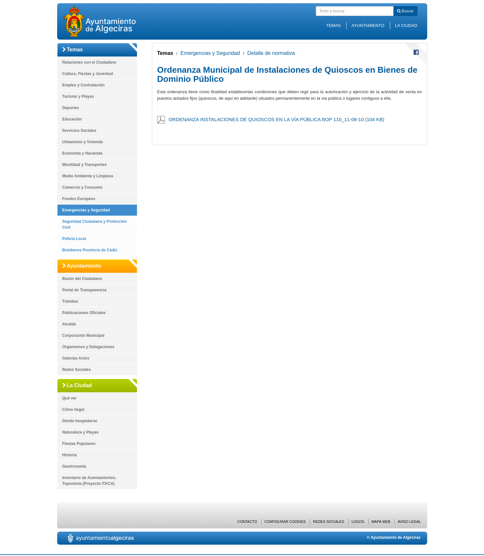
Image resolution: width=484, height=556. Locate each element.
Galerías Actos (76, 358)
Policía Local (74, 238)
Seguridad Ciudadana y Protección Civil (94, 224)
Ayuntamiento (368, 25)
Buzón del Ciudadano (82, 278)
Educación (72, 119)
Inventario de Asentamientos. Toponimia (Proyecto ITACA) (89, 480)
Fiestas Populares (79, 443)
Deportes (70, 108)
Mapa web (381, 522)
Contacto (247, 522)
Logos (358, 522)
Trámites (70, 301)
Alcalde (69, 324)
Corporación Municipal (83, 335)
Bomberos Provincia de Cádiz (89, 250)
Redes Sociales (76, 369)
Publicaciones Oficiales (84, 312)
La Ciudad (406, 25)
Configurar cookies (285, 522)
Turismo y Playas (78, 96)
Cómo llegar (73, 409)
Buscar (405, 11)
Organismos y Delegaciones (88, 347)
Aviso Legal (409, 522)
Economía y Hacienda (82, 153)
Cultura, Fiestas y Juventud (87, 73)
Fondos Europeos (78, 198)
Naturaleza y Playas (80, 432)
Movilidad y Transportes (84, 164)
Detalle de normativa (271, 53)
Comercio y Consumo (82, 187)
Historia (69, 455)
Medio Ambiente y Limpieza (87, 176)
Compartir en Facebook (416, 52)
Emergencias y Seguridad (86, 210)
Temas (333, 25)
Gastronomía (74, 466)
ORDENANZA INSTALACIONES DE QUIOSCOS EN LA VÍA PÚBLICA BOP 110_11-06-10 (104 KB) (276, 119)
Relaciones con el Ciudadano (89, 62)
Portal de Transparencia (84, 290)
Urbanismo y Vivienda (82, 142)
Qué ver (69, 398)
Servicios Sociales (79, 130)
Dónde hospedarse (79, 421)
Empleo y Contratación (83, 85)
